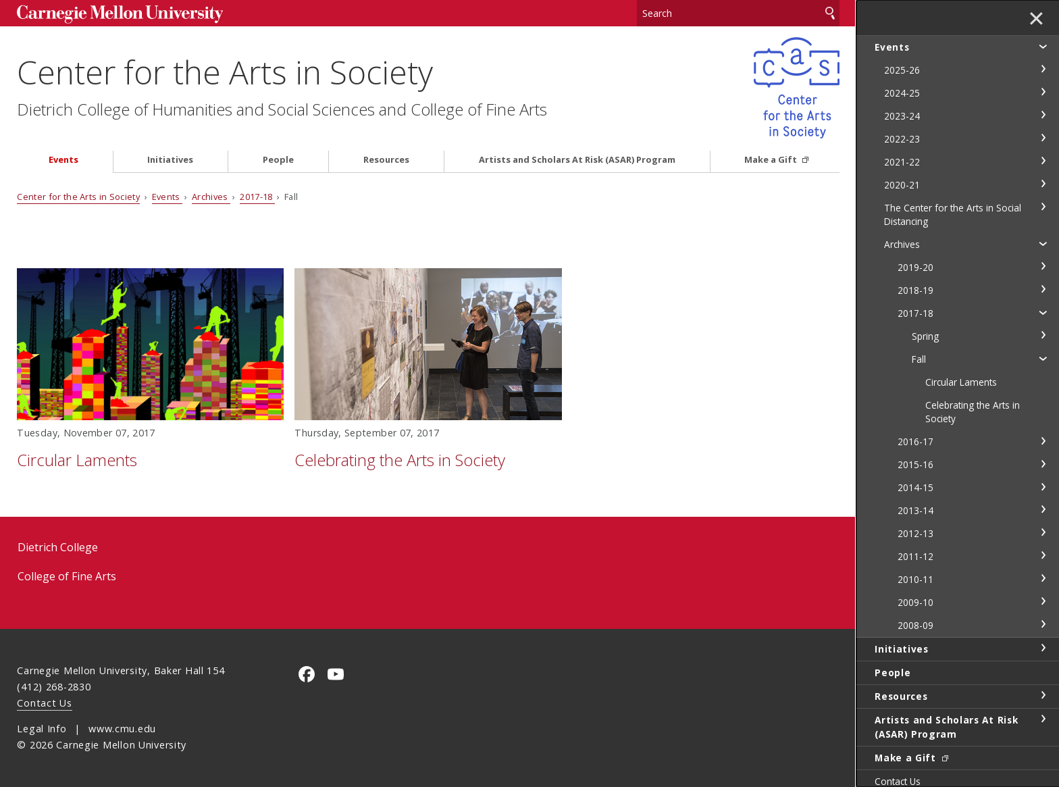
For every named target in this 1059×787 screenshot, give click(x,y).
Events (63, 160)
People (278, 160)
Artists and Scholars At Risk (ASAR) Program (577, 160)
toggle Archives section (1043, 243)
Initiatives (170, 160)
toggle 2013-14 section (1043, 509)
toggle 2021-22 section (1043, 161)
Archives (211, 197)
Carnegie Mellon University (119, 14)
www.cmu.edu (122, 728)
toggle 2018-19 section (1043, 289)
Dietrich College (58, 547)
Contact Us (44, 702)
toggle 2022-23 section (1043, 138)
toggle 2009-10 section (1043, 601)
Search (830, 13)
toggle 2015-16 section (1043, 464)
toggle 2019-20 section (1043, 266)
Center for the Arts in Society (225, 72)
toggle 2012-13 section (1043, 532)
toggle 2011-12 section (1043, 555)
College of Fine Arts (67, 576)
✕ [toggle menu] (1036, 19)
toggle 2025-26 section (1043, 69)
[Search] (738, 13)
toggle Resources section (1043, 695)
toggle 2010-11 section (1043, 578)
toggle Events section (1043, 46)
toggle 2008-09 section (1043, 624)
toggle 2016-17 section (1043, 441)
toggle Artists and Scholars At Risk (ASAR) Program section (1043, 719)
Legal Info (41, 728)
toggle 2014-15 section (1043, 487)
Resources (386, 160)
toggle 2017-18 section (1043, 312)
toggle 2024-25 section (1043, 92)
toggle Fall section (1043, 358)
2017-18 (257, 197)
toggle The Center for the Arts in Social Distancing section (1043, 207)
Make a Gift (771, 160)
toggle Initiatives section (1043, 648)
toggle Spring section (1043, 335)
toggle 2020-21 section (1043, 184)
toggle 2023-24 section (1043, 115)
